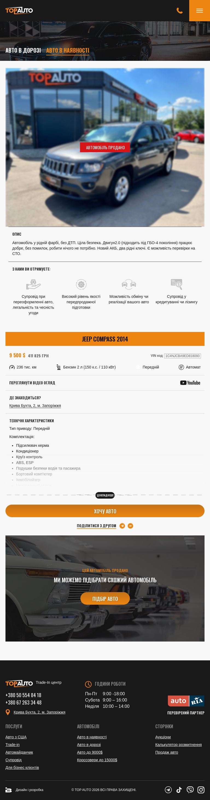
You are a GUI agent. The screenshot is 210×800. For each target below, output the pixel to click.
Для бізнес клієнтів (22, 767)
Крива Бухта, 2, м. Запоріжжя (35, 405)
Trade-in (12, 744)
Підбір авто (105, 598)
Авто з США (16, 737)
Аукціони (163, 737)
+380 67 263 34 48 (23, 702)
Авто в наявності (67, 50)
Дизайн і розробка (24, 789)
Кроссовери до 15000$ (97, 760)
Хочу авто (105, 511)
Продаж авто (166, 752)
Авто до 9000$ (90, 752)
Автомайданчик (19, 752)
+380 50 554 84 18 (23, 695)
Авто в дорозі (23, 50)
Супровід (13, 760)
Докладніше (105, 495)
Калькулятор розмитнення (178, 744)
